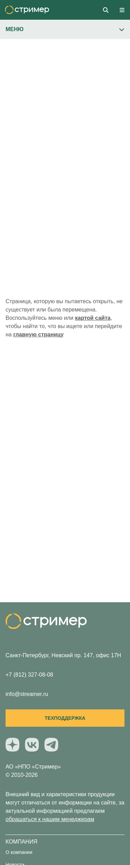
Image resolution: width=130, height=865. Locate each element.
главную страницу (38, 334)
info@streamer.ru (27, 694)
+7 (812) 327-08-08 (29, 675)
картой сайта (93, 318)
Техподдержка (65, 718)
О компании (19, 852)
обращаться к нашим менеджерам (50, 819)
